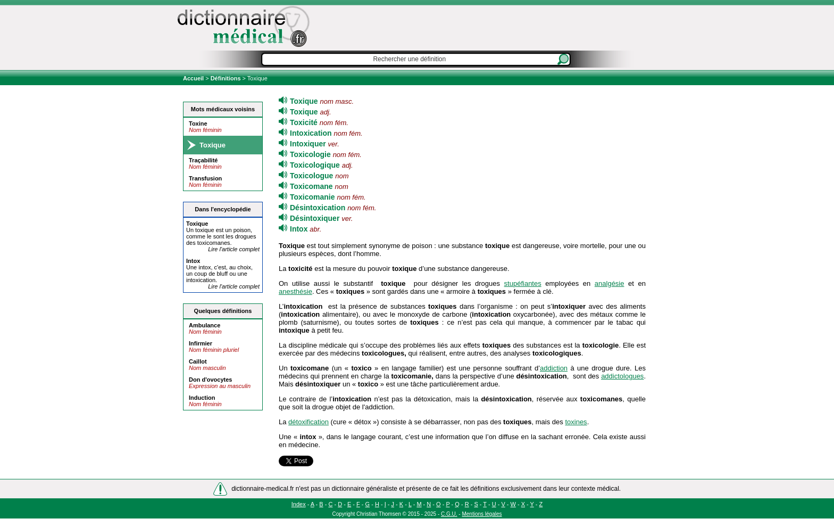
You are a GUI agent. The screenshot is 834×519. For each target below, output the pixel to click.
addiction (554, 368)
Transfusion (205, 178)
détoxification (308, 422)
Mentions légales (482, 514)
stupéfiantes (522, 283)
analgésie (609, 283)
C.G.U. (449, 514)
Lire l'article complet (234, 249)
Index (298, 504)
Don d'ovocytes (210, 379)
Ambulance (204, 325)
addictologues (622, 376)
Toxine (198, 123)
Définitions (226, 78)
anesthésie (295, 291)
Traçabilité (203, 160)
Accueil (194, 78)
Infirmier (200, 343)
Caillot (198, 361)
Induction (202, 397)
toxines (576, 422)
